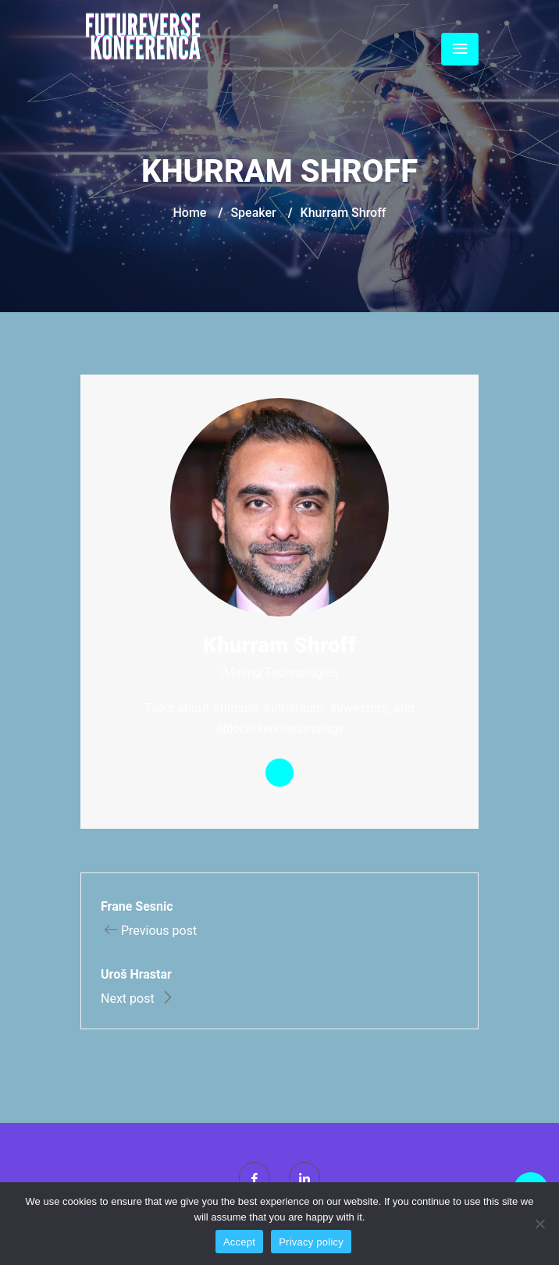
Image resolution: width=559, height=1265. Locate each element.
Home (190, 212)
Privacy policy (311, 1242)
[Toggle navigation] (460, 49)
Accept (239, 1242)
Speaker (253, 212)
